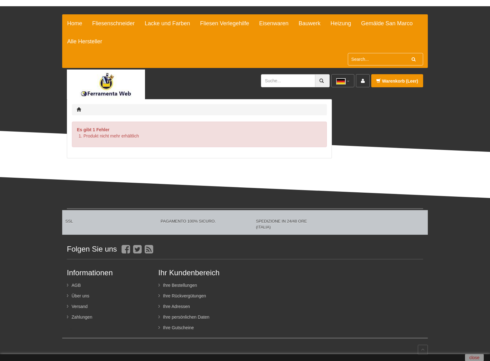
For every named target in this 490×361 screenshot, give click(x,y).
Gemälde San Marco (386, 23)
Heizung (340, 23)
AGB (76, 285)
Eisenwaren (273, 23)
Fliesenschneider (113, 23)
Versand (80, 306)
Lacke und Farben (167, 23)
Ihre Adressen (176, 306)
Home (74, 23)
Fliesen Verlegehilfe (224, 23)
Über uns (80, 295)
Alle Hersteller (84, 41)
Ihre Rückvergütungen (184, 295)
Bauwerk (309, 23)
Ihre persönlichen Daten (186, 317)
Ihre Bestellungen (180, 285)
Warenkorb (397, 81)
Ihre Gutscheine (178, 327)
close (474, 357)
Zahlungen (82, 317)
